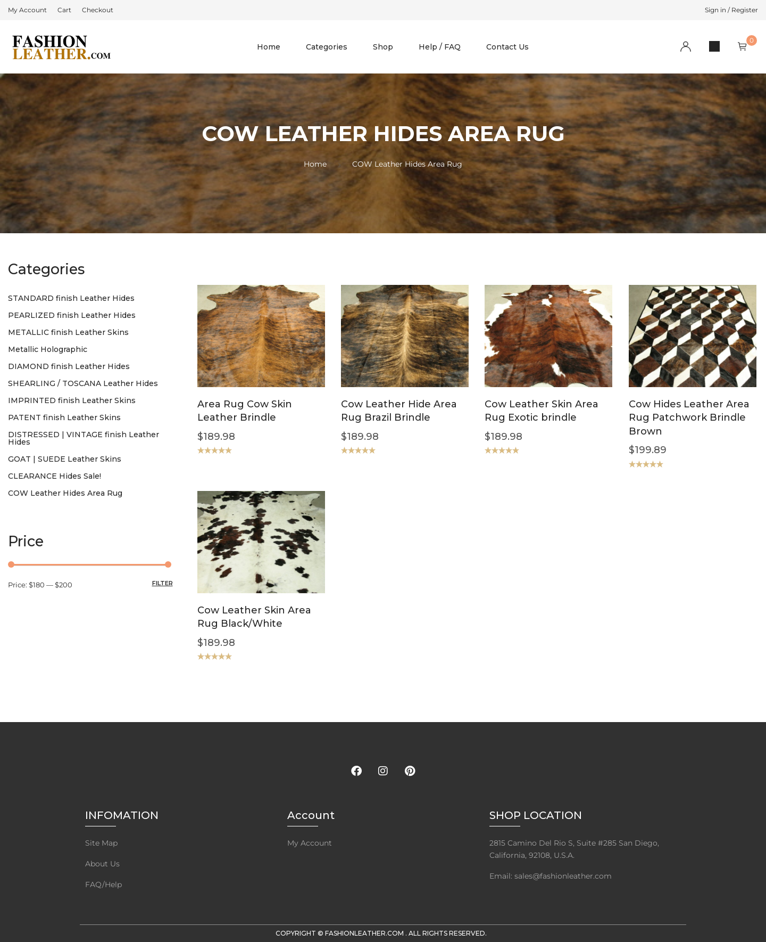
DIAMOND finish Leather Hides (69, 366)
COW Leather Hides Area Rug (65, 493)
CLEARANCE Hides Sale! (54, 476)
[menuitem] (27, 10)
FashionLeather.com (365, 933)
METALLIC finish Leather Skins (68, 332)
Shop (383, 47)
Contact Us (507, 47)
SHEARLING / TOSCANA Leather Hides (83, 383)
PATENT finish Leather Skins (64, 417)
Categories (326, 47)
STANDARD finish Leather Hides (71, 298)
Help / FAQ (440, 47)
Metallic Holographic (47, 349)
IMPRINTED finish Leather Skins (72, 400)
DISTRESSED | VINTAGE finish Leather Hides (83, 438)
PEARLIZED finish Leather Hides (72, 315)
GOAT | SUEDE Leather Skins (64, 459)
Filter (162, 583)
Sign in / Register (731, 10)
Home (268, 47)
